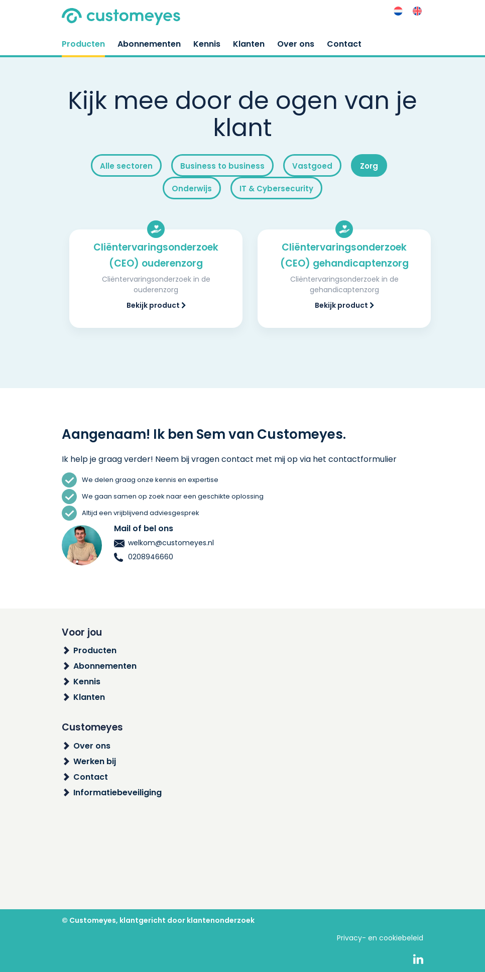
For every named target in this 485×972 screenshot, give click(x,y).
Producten (83, 44)
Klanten (249, 44)
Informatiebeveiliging (117, 792)
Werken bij (94, 761)
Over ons (295, 44)
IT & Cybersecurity (276, 188)
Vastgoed (312, 166)
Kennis (206, 44)
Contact (344, 44)
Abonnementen (149, 44)
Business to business (222, 166)
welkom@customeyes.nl (164, 543)
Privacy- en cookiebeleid (380, 938)
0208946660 (143, 557)
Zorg (369, 166)
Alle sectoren (126, 166)
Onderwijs (192, 188)
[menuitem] (398, 11)
